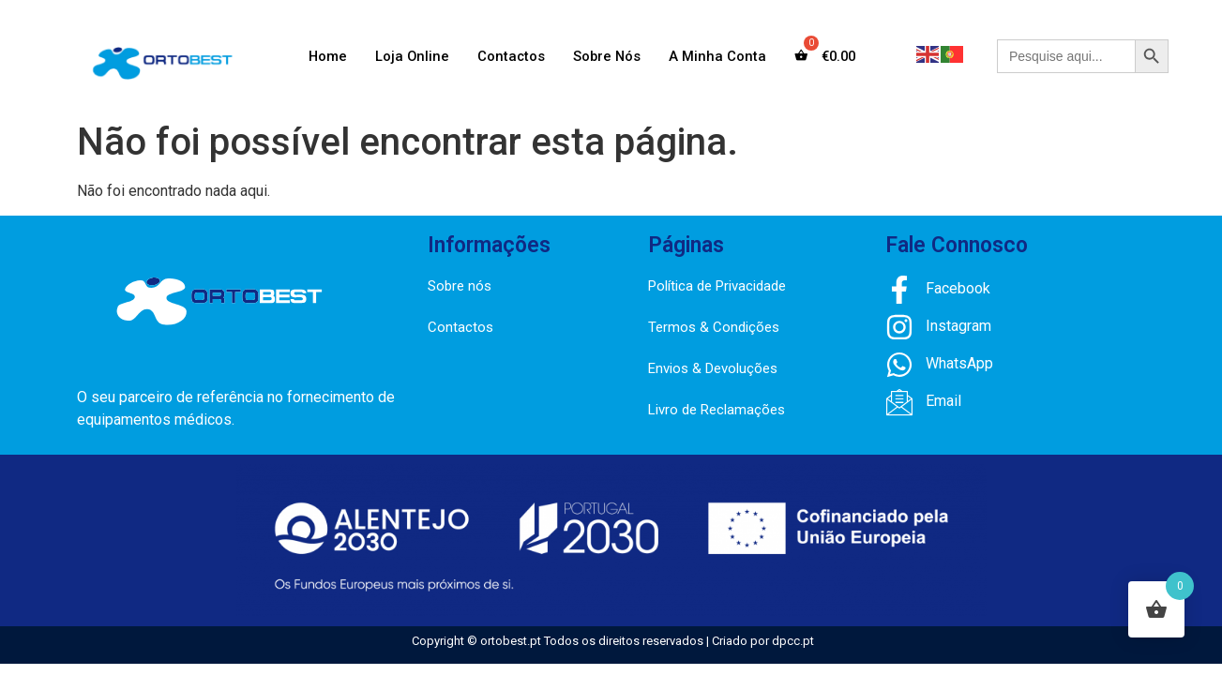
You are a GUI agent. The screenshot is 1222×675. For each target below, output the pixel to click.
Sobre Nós (606, 56)
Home (324, 56)
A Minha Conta (718, 56)
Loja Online (409, 56)
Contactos (509, 56)
